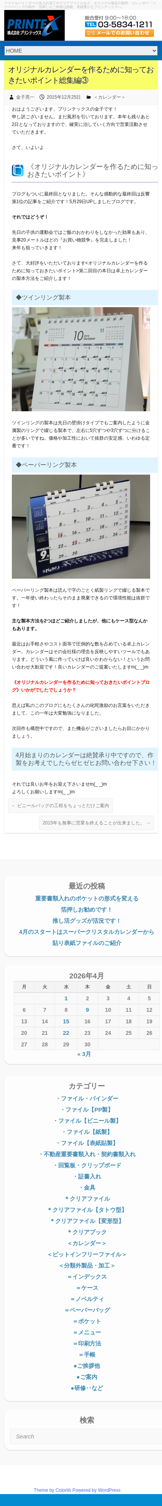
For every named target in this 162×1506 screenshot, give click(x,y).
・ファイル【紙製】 (87, 1132)
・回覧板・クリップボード (86, 1165)
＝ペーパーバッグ (87, 1310)
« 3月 (84, 1054)
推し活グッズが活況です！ (86, 920)
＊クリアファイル (87, 1198)
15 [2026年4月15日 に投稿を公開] (66, 1021)
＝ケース (86, 1287)
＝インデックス (87, 1276)
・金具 (86, 1187)
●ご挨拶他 (87, 1365)
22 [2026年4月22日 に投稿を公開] (66, 1032)
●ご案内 (86, 1377)
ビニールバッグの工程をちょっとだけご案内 (60, 805)
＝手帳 (86, 1354)
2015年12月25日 (64, 97)
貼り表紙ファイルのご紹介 (86, 943)
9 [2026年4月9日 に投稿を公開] (87, 1009)
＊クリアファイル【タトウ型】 (87, 1209)
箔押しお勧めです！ (87, 909)
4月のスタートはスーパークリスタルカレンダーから (86, 931)
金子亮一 (25, 97)
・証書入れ (86, 1176)
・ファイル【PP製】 (86, 1109)
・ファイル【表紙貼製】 (86, 1143)
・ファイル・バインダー (86, 1098)
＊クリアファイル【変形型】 (86, 1221)
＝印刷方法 (86, 1343)
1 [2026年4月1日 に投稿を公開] (65, 998)
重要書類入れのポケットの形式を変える (87, 898)
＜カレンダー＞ (109, 97)
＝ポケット (86, 1321)
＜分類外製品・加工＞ (87, 1265)
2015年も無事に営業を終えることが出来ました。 (97, 823)
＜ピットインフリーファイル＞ (87, 1254)
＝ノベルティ (87, 1299)
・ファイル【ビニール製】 (86, 1120)
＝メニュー (86, 1332)
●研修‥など (86, 1388)
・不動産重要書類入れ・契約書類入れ (87, 1154)
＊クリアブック (87, 1232)
